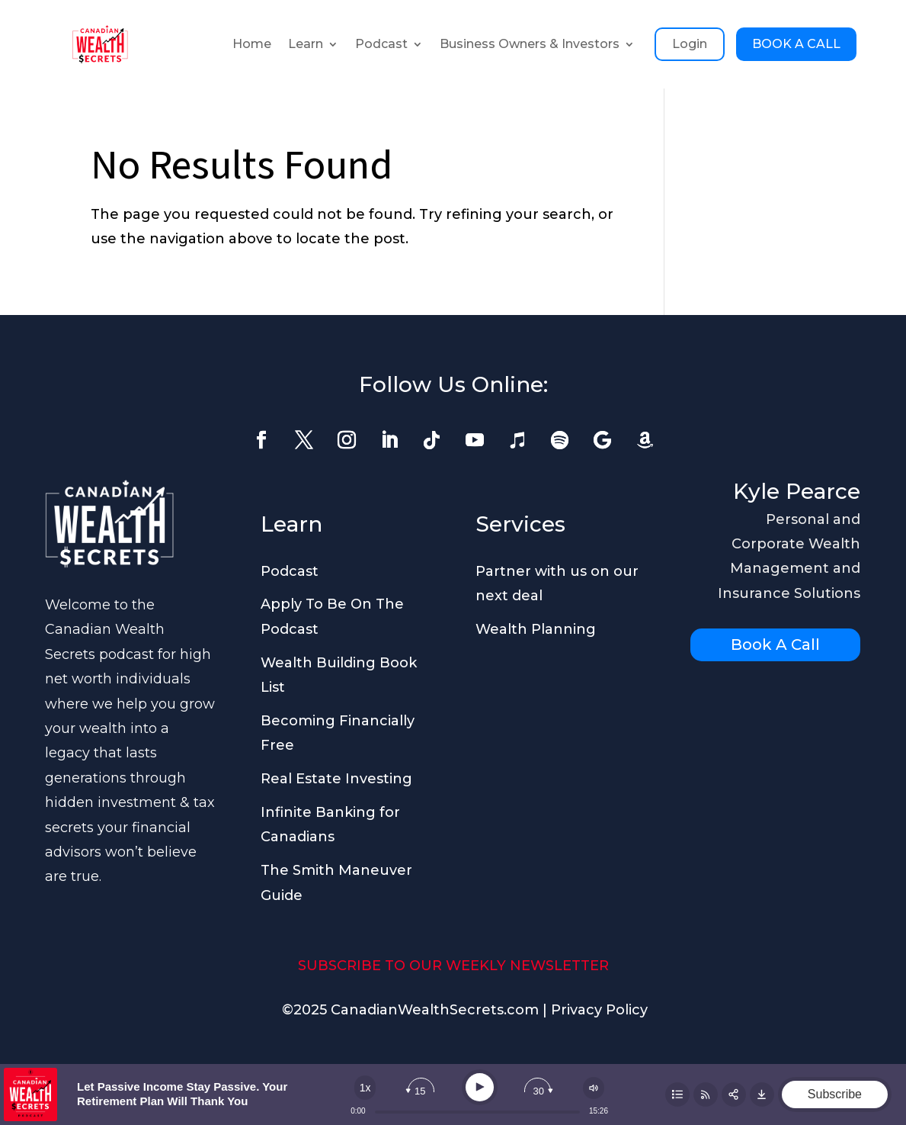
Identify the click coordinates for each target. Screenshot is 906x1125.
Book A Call (775, 644)
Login (689, 44)
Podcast (381, 44)
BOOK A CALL (796, 44)
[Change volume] (593, 1088)
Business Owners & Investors (529, 44)
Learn (305, 44)
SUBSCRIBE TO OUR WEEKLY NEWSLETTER (453, 965)
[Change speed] (365, 1087)
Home (251, 44)
